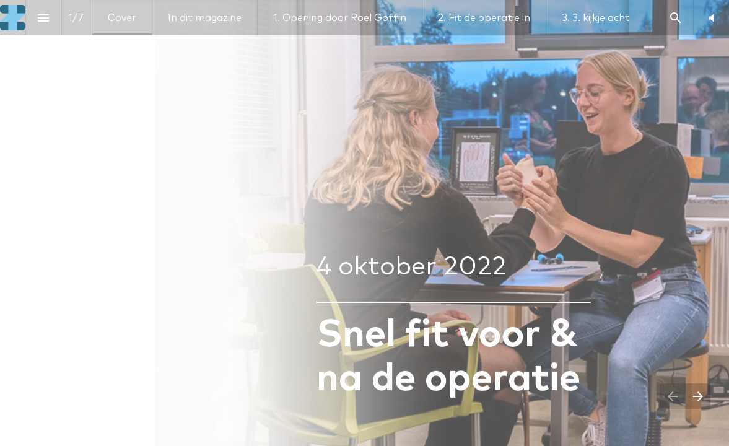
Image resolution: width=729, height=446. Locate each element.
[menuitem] (122, 17)
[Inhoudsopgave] (43, 17)
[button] (711, 17)
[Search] (675, 17)
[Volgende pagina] (697, 396)
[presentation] (364, 223)
